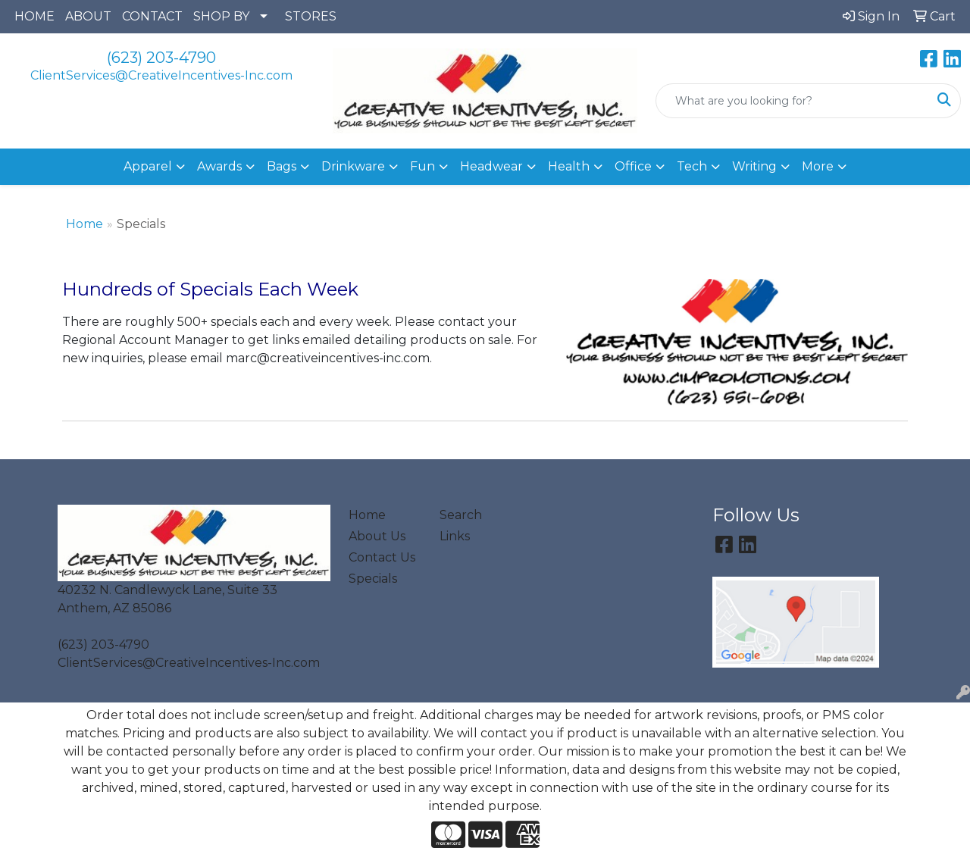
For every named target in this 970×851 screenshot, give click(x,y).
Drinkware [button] (353, 166)
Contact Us (382, 557)
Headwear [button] (491, 166)
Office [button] (633, 166)
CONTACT (152, 16)
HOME (34, 16)
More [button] (818, 166)
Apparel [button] (148, 166)
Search (461, 515)
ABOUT (88, 16)
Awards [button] (219, 166)
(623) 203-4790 (161, 57)
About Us (377, 536)
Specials (373, 578)
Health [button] (569, 166)
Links (455, 536)
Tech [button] (692, 166)
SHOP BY (221, 16)
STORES (310, 16)
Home (84, 224)
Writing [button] (754, 166)
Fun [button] (422, 166)
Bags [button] (281, 166)
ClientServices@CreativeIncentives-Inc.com (161, 75)
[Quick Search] (792, 100)
